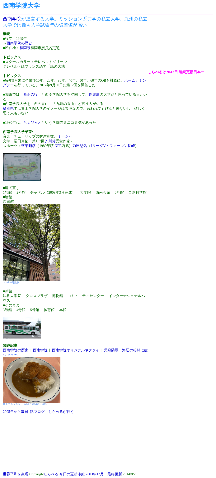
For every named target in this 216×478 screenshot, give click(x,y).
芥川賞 (50, 141)
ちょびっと (32, 122)
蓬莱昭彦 (28, 146)
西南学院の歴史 (19, 43)
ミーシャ (65, 136)
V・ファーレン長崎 (119, 146)
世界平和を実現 (15, 474)
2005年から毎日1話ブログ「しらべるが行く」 (40, 412)
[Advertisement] (180, 43)
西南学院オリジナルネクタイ (75, 350)
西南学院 (12, 18)
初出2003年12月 (91, 474)
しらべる (51, 474)
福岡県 (25, 48)
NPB (58, 146)
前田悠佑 (80, 146)
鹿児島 (94, 94)
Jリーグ (97, 146)
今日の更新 (68, 474)
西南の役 (30, 94)
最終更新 (114, 474)
